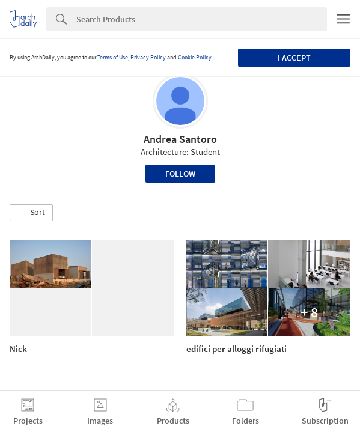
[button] (31, 212)
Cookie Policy (195, 57)
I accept (294, 57)
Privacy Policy (148, 57)
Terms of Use (112, 57)
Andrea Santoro (180, 139)
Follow (180, 173)
